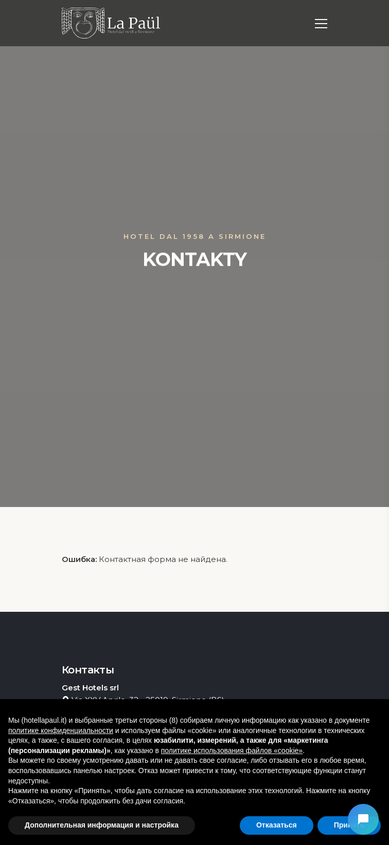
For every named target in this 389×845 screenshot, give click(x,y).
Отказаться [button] (276, 825)
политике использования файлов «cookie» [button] (232, 750)
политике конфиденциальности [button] (60, 730)
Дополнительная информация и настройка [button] (102, 825)
